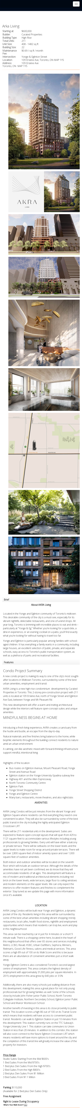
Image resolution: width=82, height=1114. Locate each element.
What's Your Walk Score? (15, 1105)
